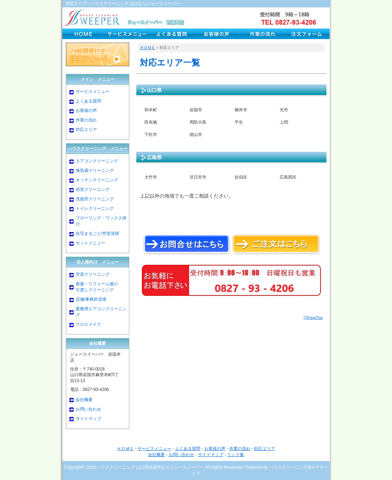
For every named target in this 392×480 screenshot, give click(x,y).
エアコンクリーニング (97, 160)
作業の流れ (86, 120)
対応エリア (86, 129)
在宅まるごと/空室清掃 (97, 233)
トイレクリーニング (95, 208)
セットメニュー (90, 243)
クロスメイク (88, 324)
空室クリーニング (93, 274)
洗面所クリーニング (95, 199)
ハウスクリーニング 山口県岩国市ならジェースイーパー (150, 467)
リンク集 (235, 454)
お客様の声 (86, 110)
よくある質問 (88, 101)
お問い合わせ (88, 409)
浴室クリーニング (93, 189)
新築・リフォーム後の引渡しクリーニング (97, 286)
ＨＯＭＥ (147, 47)
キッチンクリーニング (97, 179)
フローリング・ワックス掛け (101, 221)
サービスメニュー (93, 91)
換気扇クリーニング (95, 170)
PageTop (315, 318)
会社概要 (84, 399)
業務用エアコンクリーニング (101, 311)
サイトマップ (88, 418)
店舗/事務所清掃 (91, 299)
